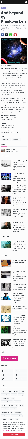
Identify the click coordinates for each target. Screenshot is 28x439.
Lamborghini (5, 416)
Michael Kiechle (10, 149)
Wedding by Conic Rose (19, 339)
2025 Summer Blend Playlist (18, 242)
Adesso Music (5, 395)
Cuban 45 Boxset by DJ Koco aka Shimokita (18, 294)
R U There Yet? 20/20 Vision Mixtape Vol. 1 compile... (18, 175)
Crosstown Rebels (17, 416)
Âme (17, 419)
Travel (22, 391)
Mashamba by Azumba (19, 260)
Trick (21, 405)
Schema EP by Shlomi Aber (18, 272)
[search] (26, 1)
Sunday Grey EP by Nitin (19, 186)
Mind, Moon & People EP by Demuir (19, 210)
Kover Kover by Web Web (19, 316)
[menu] (2, 1)
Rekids (16, 391)
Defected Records (7, 402)
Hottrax (4, 405)
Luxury (14, 395)
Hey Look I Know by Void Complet (19, 161)
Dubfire (11, 419)
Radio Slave (5, 409)
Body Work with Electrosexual (17, 327)
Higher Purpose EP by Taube (18, 197)
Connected (17, 402)
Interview (13, 409)
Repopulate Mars (6, 391)
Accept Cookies (14, 434)
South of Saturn (13, 405)
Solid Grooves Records (8, 398)
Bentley (21, 395)
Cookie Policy (6, 430)
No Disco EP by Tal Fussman (17, 223)
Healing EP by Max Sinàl (19, 284)
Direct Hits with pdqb (18, 306)
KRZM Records (6, 139)
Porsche (4, 419)
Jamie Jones (18, 412)
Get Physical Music (7, 412)
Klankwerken (16, 139)
